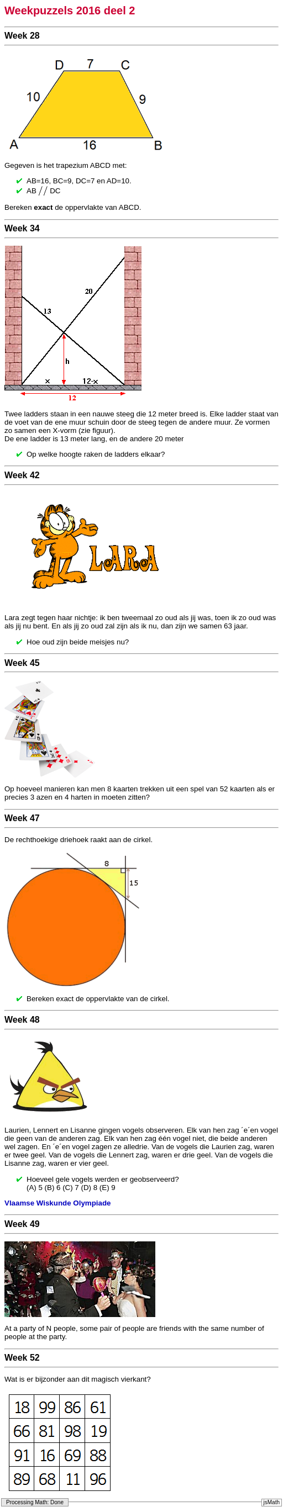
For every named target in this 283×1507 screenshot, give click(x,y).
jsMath (272, 1502)
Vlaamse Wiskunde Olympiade (57, 1203)
